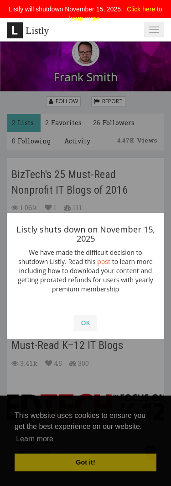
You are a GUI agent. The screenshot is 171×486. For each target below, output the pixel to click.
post (103, 261)
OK (85, 322)
